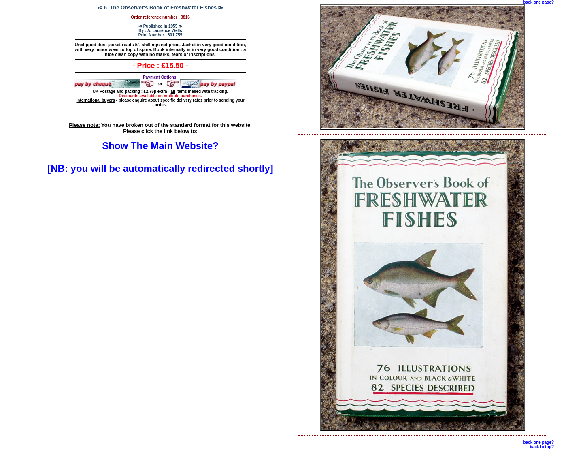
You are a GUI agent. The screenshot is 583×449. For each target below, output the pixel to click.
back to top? (542, 447)
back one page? (538, 2)
